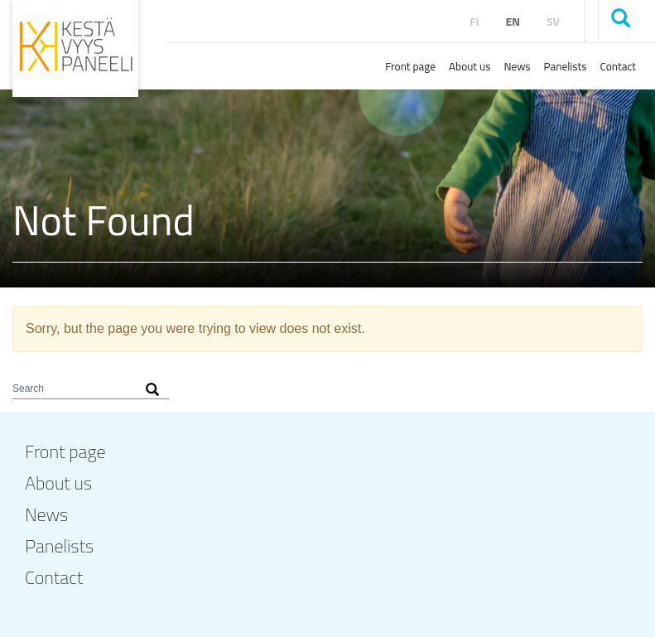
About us (469, 66)
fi (474, 21)
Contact (618, 66)
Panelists (565, 66)
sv (553, 21)
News (516, 66)
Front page (410, 66)
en (513, 21)
